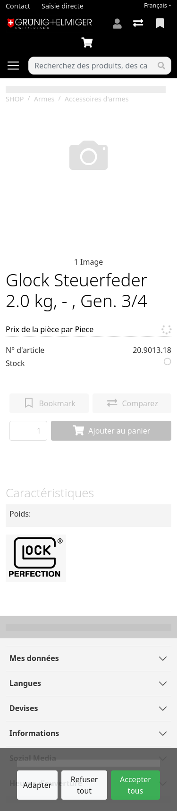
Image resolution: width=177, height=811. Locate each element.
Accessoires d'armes (97, 98)
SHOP (15, 98)
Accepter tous (135, 785)
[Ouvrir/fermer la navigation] (17, 65)
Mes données (34, 658)
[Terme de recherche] (90, 66)
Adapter (37, 785)
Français (155, 5)
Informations (34, 733)
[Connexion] (117, 23)
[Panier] (88, 43)
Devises (23, 708)
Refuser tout (84, 785)
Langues (25, 683)
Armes (44, 98)
